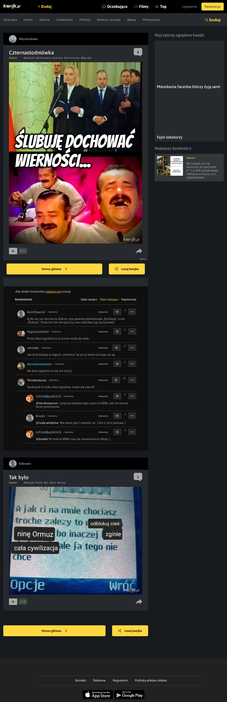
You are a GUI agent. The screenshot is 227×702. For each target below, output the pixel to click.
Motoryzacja (151, 19)
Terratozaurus (36, 380)
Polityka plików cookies (151, 680)
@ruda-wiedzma (47, 423)
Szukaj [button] (214, 19)
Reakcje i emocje (109, 19)
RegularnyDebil (38, 331)
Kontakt (80, 680)
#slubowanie (43, 57)
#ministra (57, 57)
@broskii (42, 439)
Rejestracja (212, 6)
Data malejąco (109, 299)
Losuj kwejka (127, 269)
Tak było (19, 477)
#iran (53, 482)
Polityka (84, 19)
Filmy (144, 6)
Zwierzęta (10, 19)
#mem (39, 482)
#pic (46, 482)
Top (163, 6)
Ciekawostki (64, 19)
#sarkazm (29, 57)
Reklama (99, 680)
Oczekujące (117, 6)
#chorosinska (72, 57)
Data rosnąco (89, 299)
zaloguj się (53, 291)
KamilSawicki (36, 312)
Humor (28, 19)
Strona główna (54, 269)
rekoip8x (33, 348)
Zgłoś (143, 259)
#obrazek (29, 482)
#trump (61, 482)
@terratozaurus (47, 403)
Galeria (45, 19)
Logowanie (189, 6)
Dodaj (46, 6)
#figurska (86, 57)
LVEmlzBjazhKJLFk (48, 396)
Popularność (128, 299)
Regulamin (120, 680)
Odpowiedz (103, 312)
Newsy (131, 19)
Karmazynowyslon (39, 364)
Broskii (40, 416)
